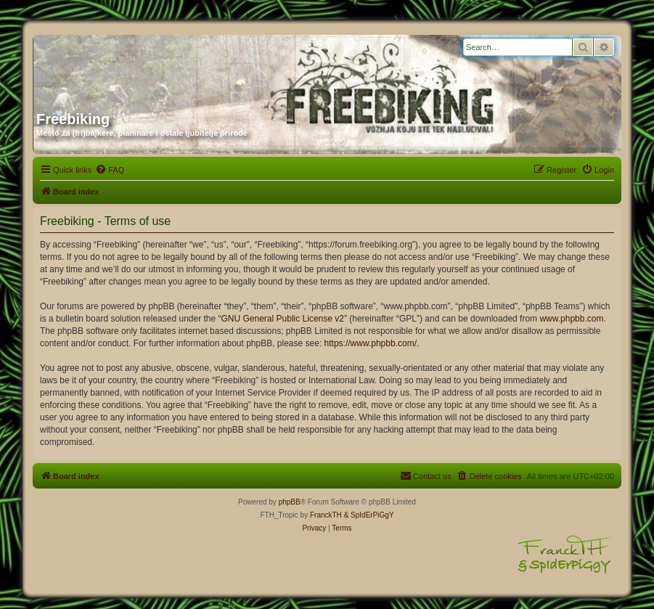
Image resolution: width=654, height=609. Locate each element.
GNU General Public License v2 (282, 319)
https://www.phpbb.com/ (370, 343)
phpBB (290, 502)
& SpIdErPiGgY (369, 515)
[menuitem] (109, 170)
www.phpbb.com (571, 319)
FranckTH (326, 515)
